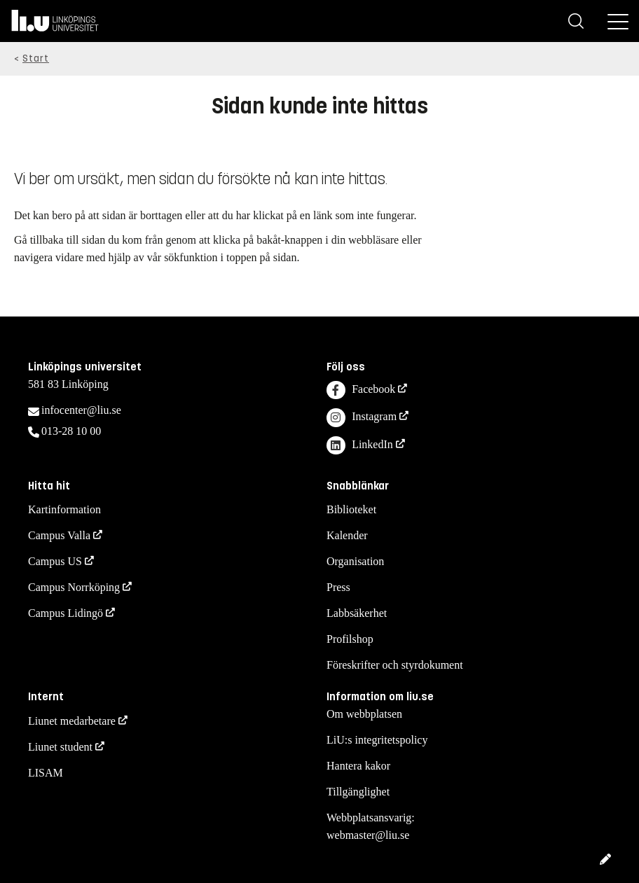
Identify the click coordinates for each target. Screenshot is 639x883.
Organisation (355, 561)
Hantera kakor (358, 766)
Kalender (347, 535)
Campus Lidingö (65, 613)
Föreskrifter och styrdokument (395, 665)
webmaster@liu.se (368, 835)
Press (338, 587)
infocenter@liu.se (81, 410)
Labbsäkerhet (357, 613)
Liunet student (60, 747)
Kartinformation (64, 509)
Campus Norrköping (74, 587)
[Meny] (618, 21)
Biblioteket (351, 509)
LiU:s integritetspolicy (377, 740)
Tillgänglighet (358, 792)
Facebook (361, 390)
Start (35, 58)
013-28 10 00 (71, 431)
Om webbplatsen (364, 714)
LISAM (45, 773)
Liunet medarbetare (72, 721)
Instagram (362, 417)
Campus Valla (59, 535)
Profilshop (350, 639)
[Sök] (576, 21)
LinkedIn (360, 445)
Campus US (55, 561)
